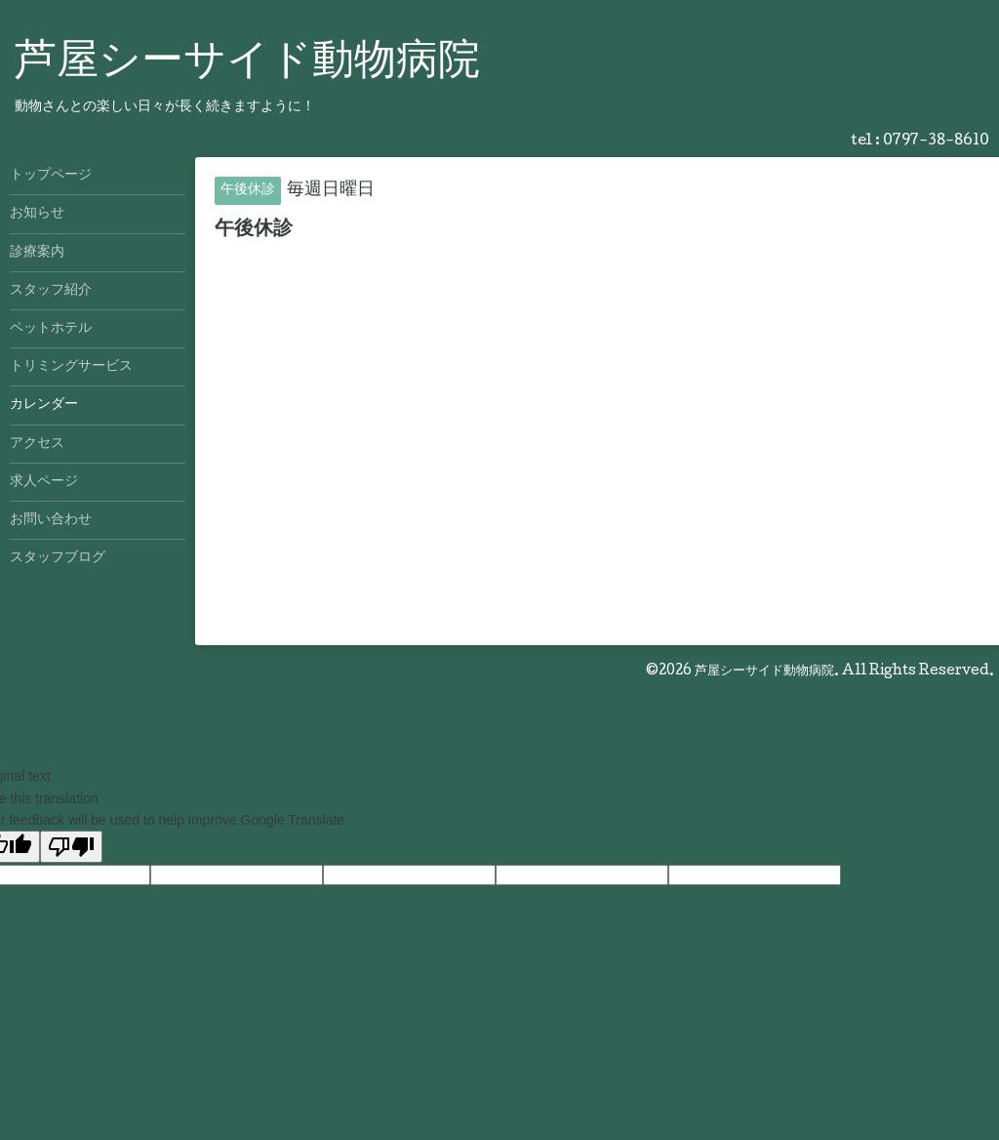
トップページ (51, 175)
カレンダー (44, 405)
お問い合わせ (51, 520)
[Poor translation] (71, 847)
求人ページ (44, 482)
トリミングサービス (71, 367)
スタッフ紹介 (51, 291)
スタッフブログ (57, 558)
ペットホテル (51, 329)
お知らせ (37, 214)
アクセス (37, 444)
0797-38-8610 (936, 141)
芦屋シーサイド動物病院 (247, 64)
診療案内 (37, 253)
